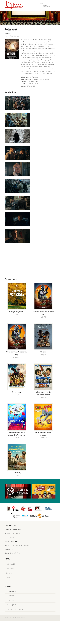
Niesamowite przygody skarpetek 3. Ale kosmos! (17, 433)
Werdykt (43, 352)
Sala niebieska (10, 600)
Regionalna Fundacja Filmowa (15, 609)
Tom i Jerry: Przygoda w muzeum (43, 433)
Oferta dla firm (10, 569)
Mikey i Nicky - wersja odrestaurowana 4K (43, 393)
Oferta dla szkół (10, 564)
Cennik (8, 578)
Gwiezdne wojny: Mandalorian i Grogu (43, 313)
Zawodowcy (17, 473)
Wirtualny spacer (11, 605)
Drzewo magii (16, 392)
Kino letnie (9, 573)
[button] (26, 499)
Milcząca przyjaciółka (16, 312)
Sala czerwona (10, 596)
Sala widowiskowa (11, 591)
